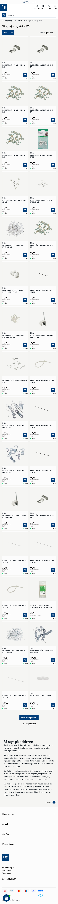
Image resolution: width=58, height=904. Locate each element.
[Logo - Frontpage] (14, 7)
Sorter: (41, 33)
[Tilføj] (25, 75)
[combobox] (31, 15)
